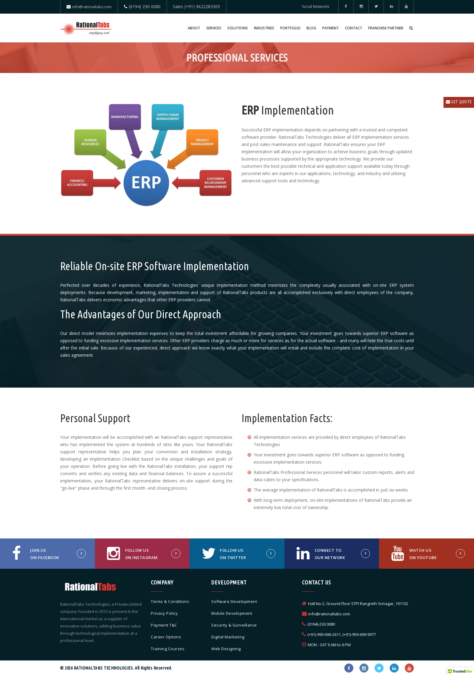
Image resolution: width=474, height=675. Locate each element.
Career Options (166, 637)
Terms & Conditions (170, 601)
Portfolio (290, 28)
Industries (264, 28)
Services (213, 28)
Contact (353, 28)
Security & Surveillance (234, 625)
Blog (311, 28)
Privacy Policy (164, 613)
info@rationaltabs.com (92, 6)
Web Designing (226, 648)
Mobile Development (231, 613)
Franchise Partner (385, 28)
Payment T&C (164, 625)
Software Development (234, 601)
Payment (330, 28)
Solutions (237, 28)
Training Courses (167, 648)
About (194, 28)
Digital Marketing (228, 637)
